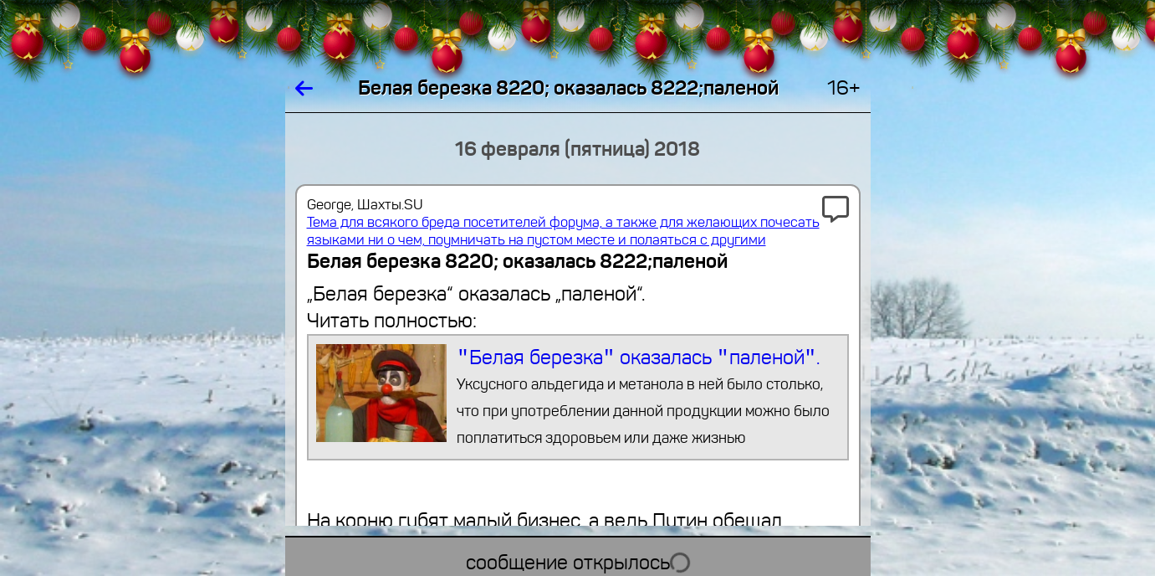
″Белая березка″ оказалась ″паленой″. (577, 397)
